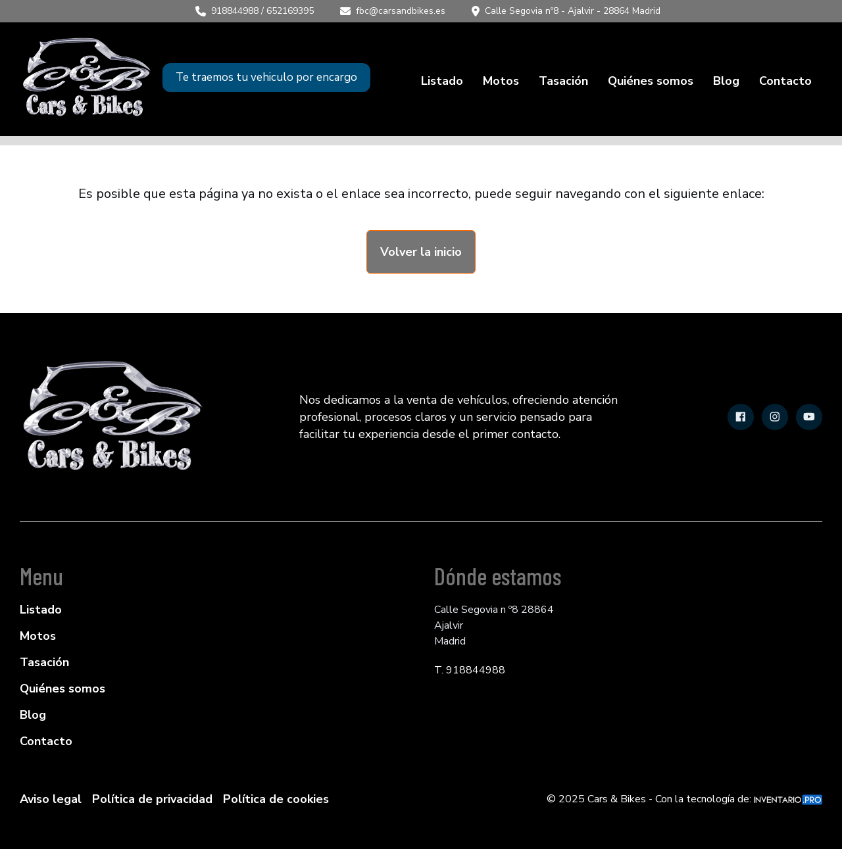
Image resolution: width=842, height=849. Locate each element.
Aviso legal (51, 799)
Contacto (785, 81)
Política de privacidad (152, 799)
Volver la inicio (421, 252)
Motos (501, 81)
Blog (726, 81)
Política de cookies (276, 799)
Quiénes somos (650, 81)
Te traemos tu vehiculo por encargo (266, 77)
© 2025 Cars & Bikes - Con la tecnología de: (684, 799)
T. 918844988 (469, 670)
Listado (442, 81)
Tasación (563, 81)
